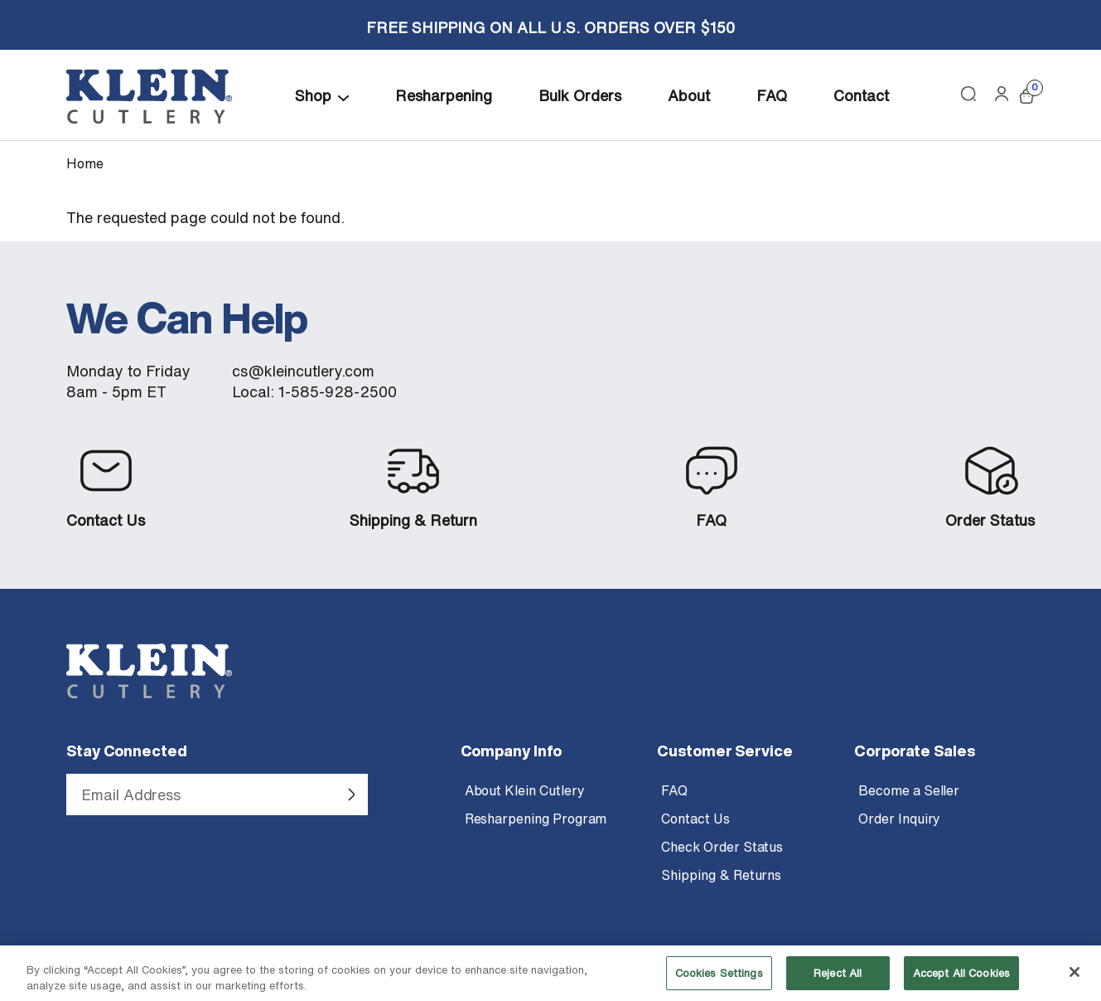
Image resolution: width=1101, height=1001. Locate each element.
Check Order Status (722, 847)
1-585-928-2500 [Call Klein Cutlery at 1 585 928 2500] (337, 391)
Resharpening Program (536, 818)
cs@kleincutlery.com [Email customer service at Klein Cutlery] (303, 371)
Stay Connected (126, 750)
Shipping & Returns (721, 875)
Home (85, 163)
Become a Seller (908, 790)
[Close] (1074, 980)
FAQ (771, 95)
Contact (861, 95)
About (689, 95)
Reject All (838, 981)
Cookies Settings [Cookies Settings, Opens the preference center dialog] (719, 981)
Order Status (990, 520)
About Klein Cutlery (525, 790)
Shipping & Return (413, 520)
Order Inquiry (899, 818)
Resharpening (443, 95)
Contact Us (105, 520)
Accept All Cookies (961, 981)
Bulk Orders (579, 95)
